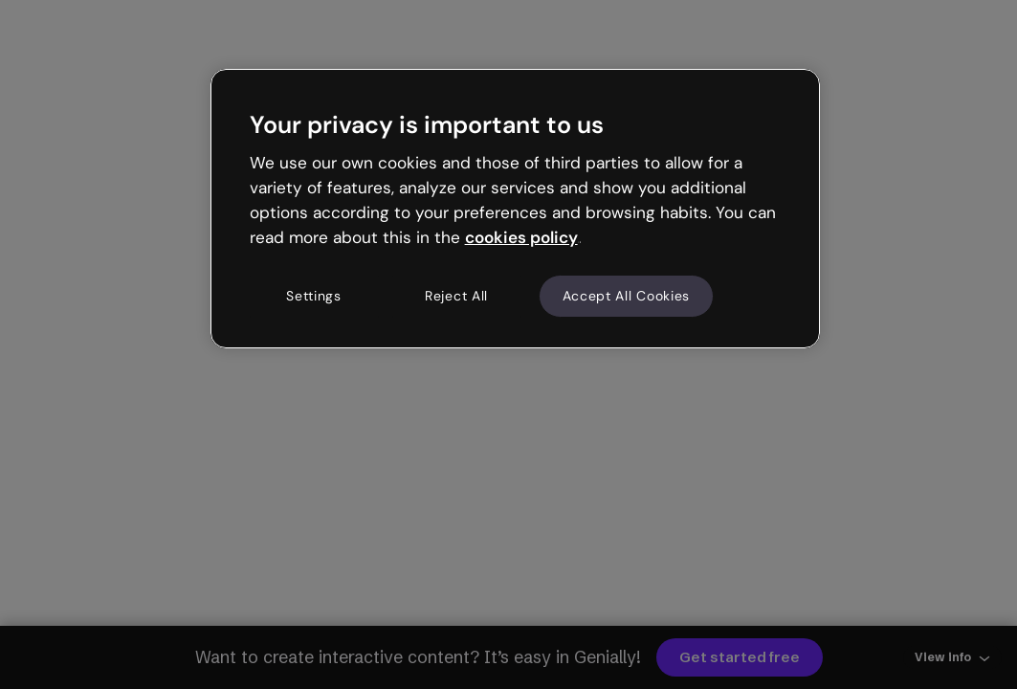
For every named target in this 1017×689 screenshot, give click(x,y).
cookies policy (521, 237)
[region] (515, 208)
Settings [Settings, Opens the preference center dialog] (314, 295)
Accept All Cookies (627, 295)
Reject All (456, 295)
